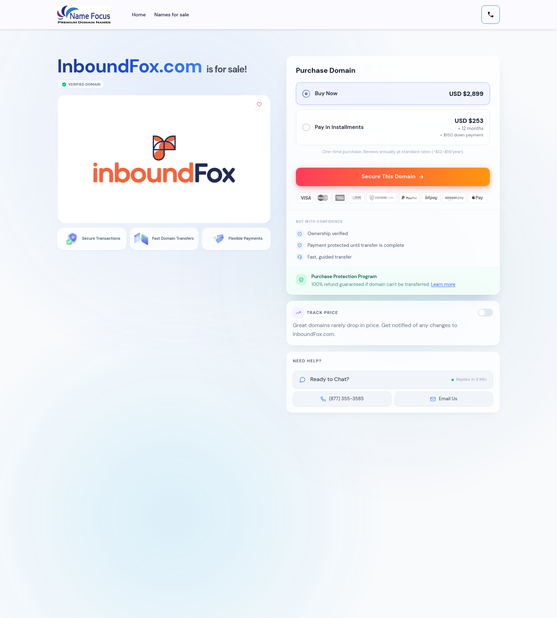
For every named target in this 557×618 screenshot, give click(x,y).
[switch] (485, 313)
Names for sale (172, 14)
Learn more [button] (443, 284)
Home (139, 14)
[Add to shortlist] (259, 104)
